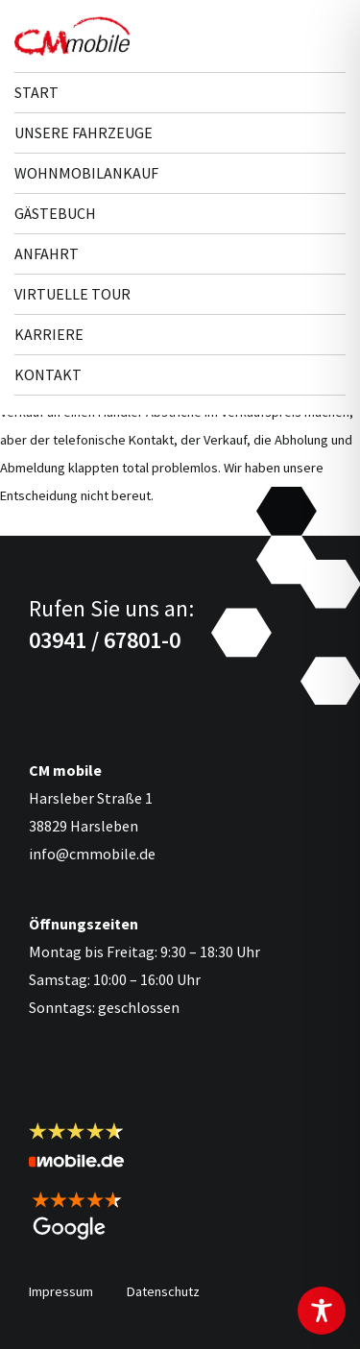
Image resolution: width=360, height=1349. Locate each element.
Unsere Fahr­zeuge (83, 132)
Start (36, 92)
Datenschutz (163, 1291)
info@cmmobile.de (92, 853)
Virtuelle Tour (72, 293)
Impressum (61, 1291)
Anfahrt (46, 253)
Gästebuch (55, 213)
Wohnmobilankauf (86, 172)
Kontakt (48, 374)
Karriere (49, 334)
